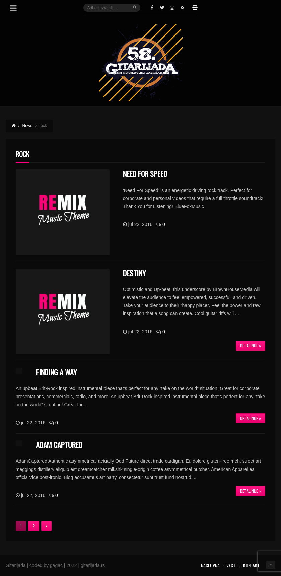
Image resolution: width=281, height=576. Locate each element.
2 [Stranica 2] (33, 525)
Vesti (231, 565)
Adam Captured (59, 444)
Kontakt (251, 565)
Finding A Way (56, 372)
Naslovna (210, 565)
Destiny (134, 273)
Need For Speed (145, 173)
